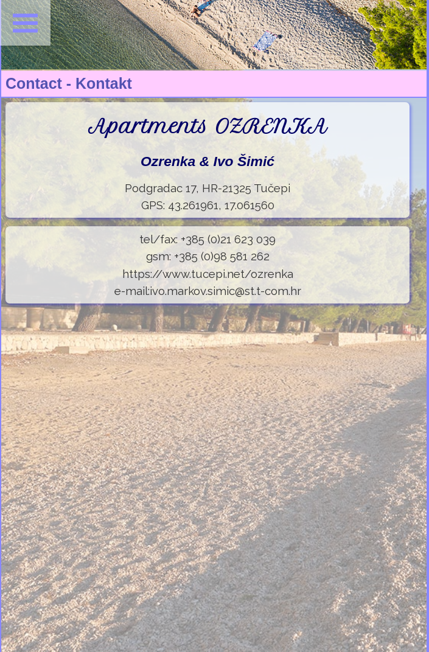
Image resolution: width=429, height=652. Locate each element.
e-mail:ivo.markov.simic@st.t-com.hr (207, 290)
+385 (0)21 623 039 (228, 239)
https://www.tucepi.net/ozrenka (207, 273)
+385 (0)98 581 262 (222, 256)
